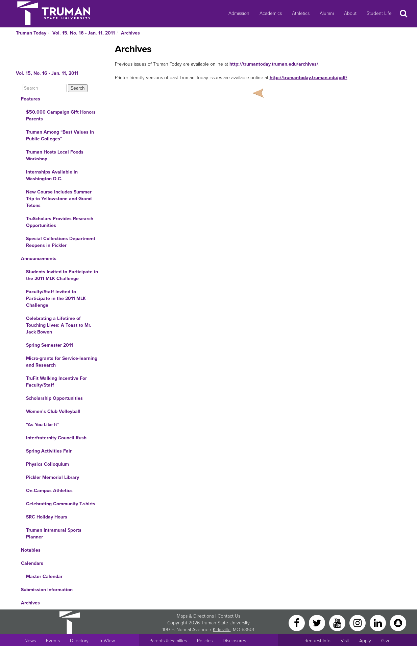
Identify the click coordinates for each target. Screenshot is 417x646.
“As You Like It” (42, 425)
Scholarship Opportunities (54, 398)
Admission (238, 13)
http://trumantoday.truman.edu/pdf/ (308, 77)
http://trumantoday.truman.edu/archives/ (273, 64)
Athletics (301, 13)
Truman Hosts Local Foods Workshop (54, 155)
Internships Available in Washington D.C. (52, 175)
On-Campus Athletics (49, 490)
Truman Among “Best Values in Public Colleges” (60, 135)
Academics (271, 13)
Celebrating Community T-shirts (60, 504)
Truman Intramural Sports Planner (53, 533)
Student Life (379, 13)
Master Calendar (44, 576)
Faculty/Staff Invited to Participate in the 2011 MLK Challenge (56, 298)
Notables (31, 550)
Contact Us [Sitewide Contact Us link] (229, 616)
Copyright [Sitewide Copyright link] (177, 623)
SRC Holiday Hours (46, 517)
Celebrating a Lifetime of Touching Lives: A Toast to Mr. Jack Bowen (58, 325)
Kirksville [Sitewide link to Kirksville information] (221, 629)
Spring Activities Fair (49, 451)
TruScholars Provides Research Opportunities (59, 222)
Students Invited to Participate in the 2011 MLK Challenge (62, 275)
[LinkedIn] (378, 622)
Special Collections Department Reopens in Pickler (60, 242)
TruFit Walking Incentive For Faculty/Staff (56, 381)
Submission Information (47, 590)
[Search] (45, 88)
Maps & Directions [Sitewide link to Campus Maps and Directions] (195, 616)
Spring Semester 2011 (49, 345)
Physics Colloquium (47, 464)
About (350, 13)
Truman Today (31, 33)
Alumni (327, 13)
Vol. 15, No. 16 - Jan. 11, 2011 (83, 33)
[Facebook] (297, 622)
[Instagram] (358, 622)
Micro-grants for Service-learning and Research (61, 361)
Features (30, 99)
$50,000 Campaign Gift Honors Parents (61, 115)
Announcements (38, 258)
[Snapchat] (398, 622)
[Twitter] (318, 622)
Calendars (32, 563)
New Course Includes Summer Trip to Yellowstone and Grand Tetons (59, 198)
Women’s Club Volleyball (53, 411)
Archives (130, 33)
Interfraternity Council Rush (56, 438)
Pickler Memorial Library (52, 477)
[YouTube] (338, 622)
